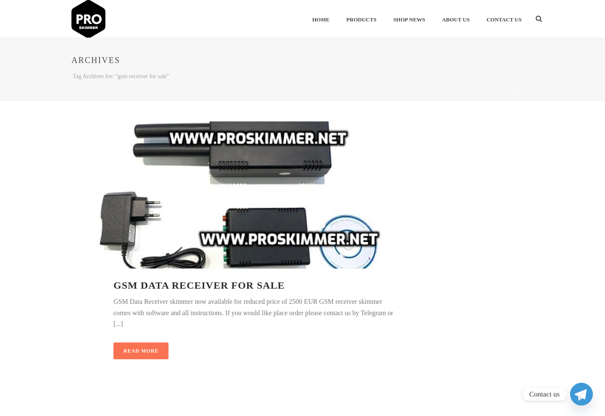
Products (361, 19)
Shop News (409, 19)
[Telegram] (581, 394)
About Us (456, 19)
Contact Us (504, 19)
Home (320, 19)
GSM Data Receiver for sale (199, 285)
